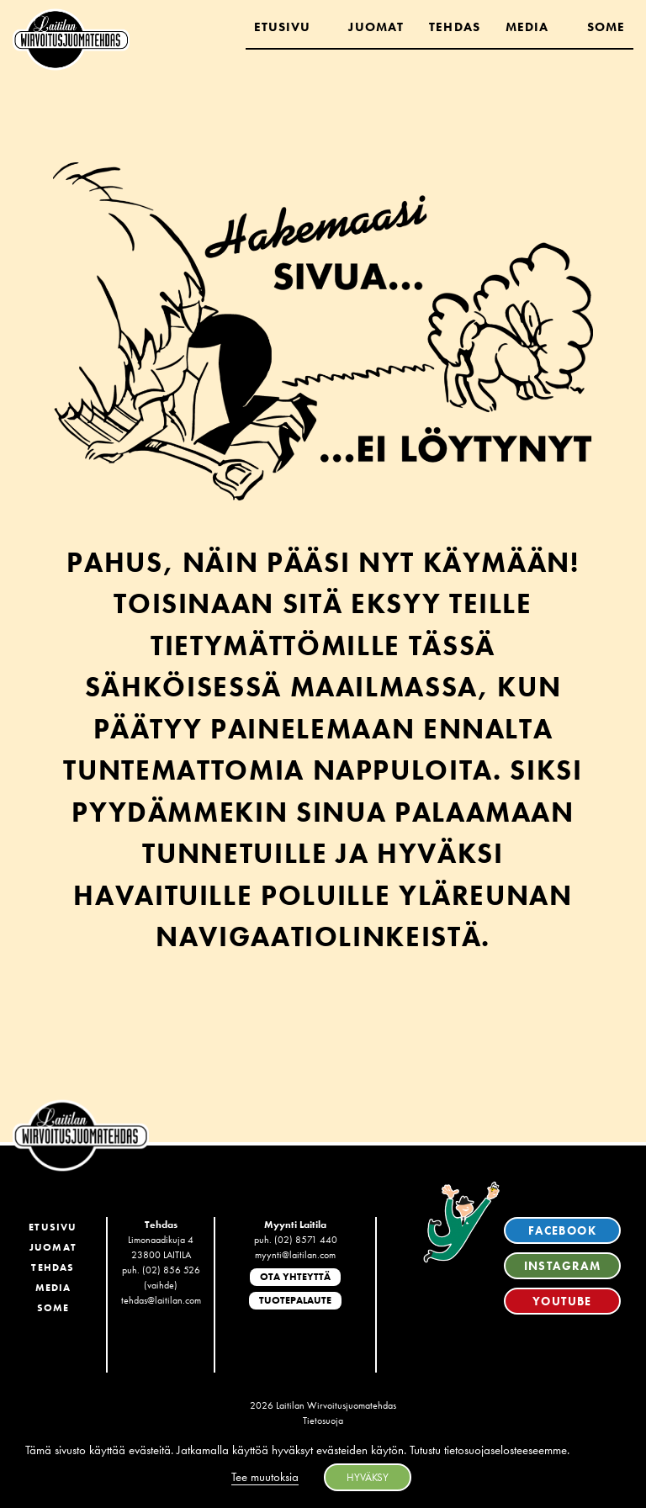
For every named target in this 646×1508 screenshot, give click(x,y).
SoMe (53, 1308)
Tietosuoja (323, 1420)
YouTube (562, 1301)
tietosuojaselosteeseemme (505, 1450)
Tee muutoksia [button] (265, 1476)
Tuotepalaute (295, 1300)
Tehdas (454, 27)
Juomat (376, 27)
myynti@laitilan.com (295, 1255)
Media (527, 27)
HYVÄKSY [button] (368, 1477)
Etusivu (282, 27)
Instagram (562, 1265)
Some (606, 27)
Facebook (562, 1230)
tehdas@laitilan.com (161, 1300)
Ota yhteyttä (295, 1276)
